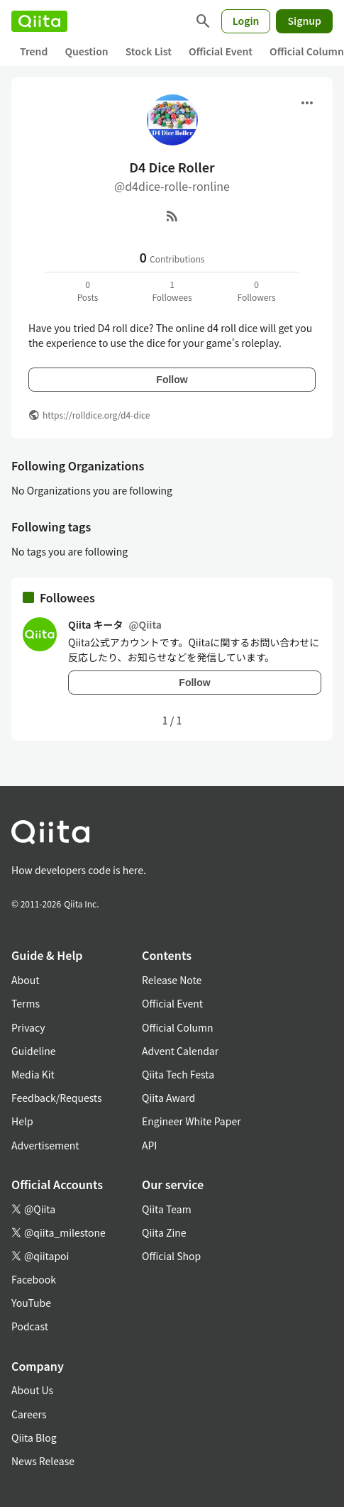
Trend (34, 51)
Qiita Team (167, 1209)
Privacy (28, 1027)
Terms (25, 1003)
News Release (42, 1461)
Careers (28, 1414)
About (25, 980)
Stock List (149, 51)
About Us (32, 1390)
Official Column (177, 1027)
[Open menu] (307, 103)
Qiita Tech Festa (178, 1074)
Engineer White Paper (191, 1121)
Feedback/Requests (56, 1098)
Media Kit (33, 1074)
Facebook (33, 1279)
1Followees (172, 290)
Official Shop (171, 1256)
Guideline (33, 1051)
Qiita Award (168, 1098)
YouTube (31, 1303)
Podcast (29, 1326)
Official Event (221, 51)
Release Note (171, 980)
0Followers (256, 290)
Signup (304, 20)
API (149, 1145)
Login (246, 20)
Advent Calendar (180, 1051)
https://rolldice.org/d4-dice (96, 415)
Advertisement (45, 1145)
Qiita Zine (164, 1232)
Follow (171, 379)
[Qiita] (39, 21)
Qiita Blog (34, 1437)
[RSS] (172, 215)
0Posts (88, 290)
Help (22, 1121)
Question (86, 51)
